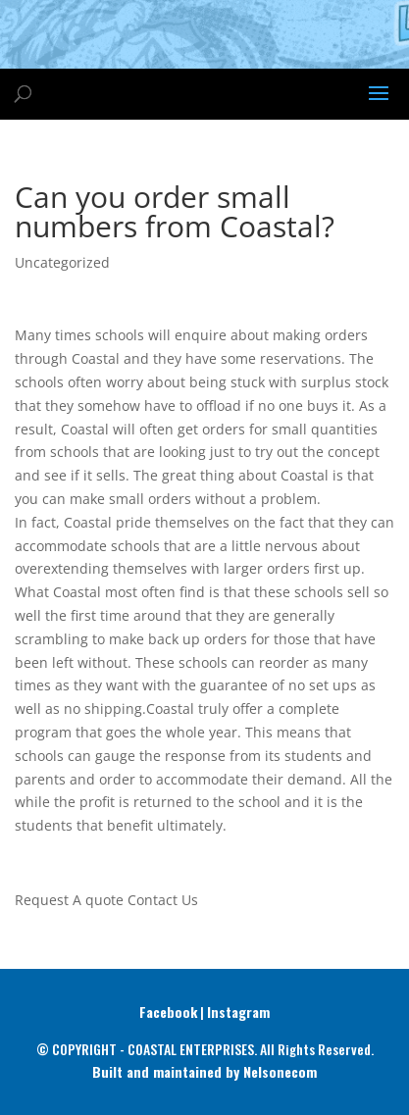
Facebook (168, 1011)
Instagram (238, 1011)
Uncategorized (62, 262)
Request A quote (69, 899)
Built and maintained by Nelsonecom (204, 1071)
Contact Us (163, 899)
